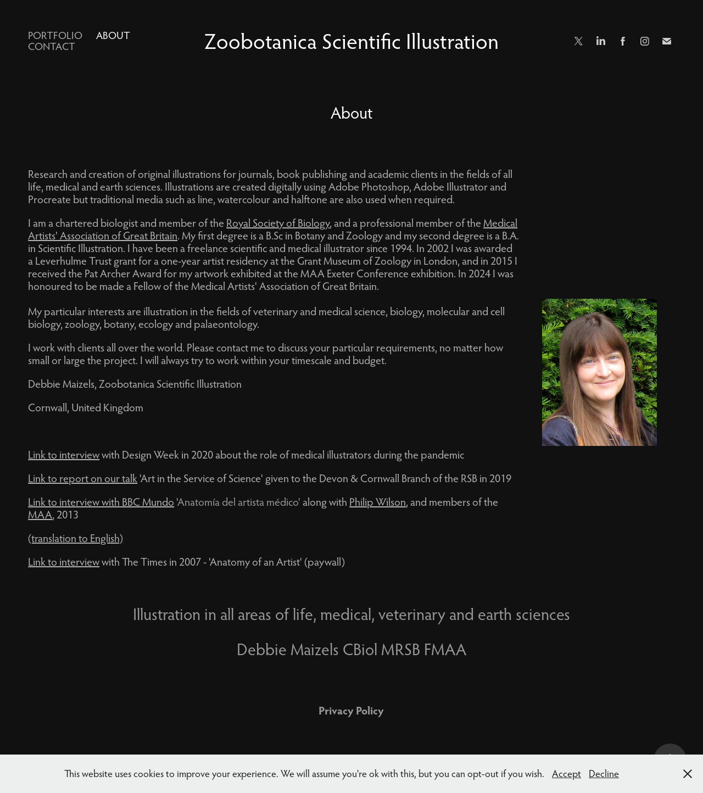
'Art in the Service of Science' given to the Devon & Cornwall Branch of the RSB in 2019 (269, 478)
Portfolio (55, 35)
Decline (604, 773)
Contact (51, 46)
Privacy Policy (351, 710)
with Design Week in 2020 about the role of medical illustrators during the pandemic (246, 454)
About (113, 35)
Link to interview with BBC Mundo (101, 502)
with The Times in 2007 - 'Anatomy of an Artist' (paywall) (203, 561)
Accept (566, 773)
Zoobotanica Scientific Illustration (351, 41)
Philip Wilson (377, 502)
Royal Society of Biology (278, 223)
